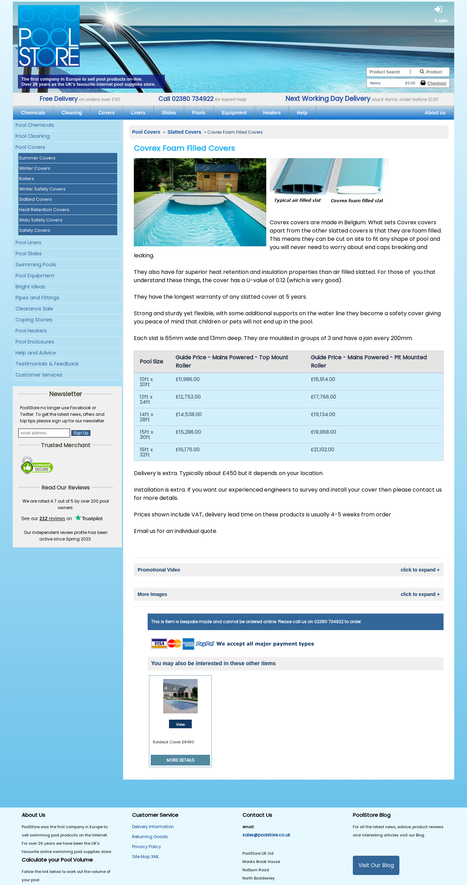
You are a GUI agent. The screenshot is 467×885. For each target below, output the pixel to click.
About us (435, 112)
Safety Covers (34, 230)
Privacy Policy (146, 847)
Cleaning (71, 112)
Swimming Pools (36, 264)
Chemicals (33, 112)
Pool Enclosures (35, 341)
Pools (198, 112)
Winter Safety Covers (42, 189)
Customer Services (39, 374)
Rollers (26, 179)
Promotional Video (289, 570)
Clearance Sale (34, 308)
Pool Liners (28, 242)
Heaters (272, 112)
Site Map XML (145, 857)
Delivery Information (153, 827)
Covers (106, 112)
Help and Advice (36, 352)
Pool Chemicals (35, 125)
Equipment (234, 112)
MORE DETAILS (181, 760)
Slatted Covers (35, 199)
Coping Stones (34, 319)
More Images (289, 594)
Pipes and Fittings (37, 297)
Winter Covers (34, 168)
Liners (138, 112)
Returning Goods (150, 837)
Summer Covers (37, 158)
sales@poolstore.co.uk (266, 835)
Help (302, 112)
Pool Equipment (35, 275)
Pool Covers (30, 147)
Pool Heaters (31, 330)
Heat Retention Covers (44, 210)
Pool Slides (29, 253)
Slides (169, 112)
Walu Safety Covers (40, 220)
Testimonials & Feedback (47, 363)
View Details (180, 725)
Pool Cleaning (33, 136)
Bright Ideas (30, 286)
